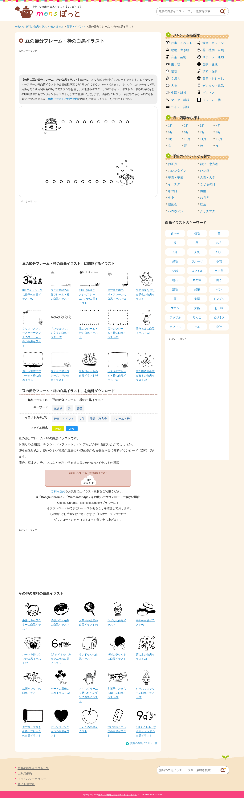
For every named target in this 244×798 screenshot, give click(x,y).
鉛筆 (197, 289)
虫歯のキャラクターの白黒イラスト (31, 624)
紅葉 (203, 204)
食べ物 (175, 233)
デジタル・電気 (213, 85)
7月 (202, 132)
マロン (175, 308)
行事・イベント (76, 26)
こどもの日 (207, 184)
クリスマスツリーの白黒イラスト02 (145, 693)
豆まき (58, 408)
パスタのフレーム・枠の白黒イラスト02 (117, 375)
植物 (197, 233)
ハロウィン (175, 211)
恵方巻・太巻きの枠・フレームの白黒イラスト (31, 731)
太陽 (197, 298)
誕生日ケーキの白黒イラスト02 (88, 373)
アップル (175, 317)
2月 (82, 418)
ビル (197, 326)
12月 (219, 139)
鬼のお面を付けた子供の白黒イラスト (145, 294)
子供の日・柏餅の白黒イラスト (60, 622)
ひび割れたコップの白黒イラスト (117, 731)
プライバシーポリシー (32, 778)
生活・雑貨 (178, 92)
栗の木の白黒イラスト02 (145, 656)
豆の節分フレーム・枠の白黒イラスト (88, 473)
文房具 (175, 78)
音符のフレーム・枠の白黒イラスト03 (117, 333)
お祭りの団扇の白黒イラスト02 (88, 622)
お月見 (204, 197)
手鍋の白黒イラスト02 (145, 622)
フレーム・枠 (121, 418)
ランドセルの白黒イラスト (88, 656)
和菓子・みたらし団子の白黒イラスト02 (117, 693)
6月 (186, 132)
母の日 (172, 191)
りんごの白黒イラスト (88, 729)
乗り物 (175, 64)
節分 (80, 408)
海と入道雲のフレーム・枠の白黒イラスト (31, 375)
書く (219, 280)
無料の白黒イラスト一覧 (143, 743)
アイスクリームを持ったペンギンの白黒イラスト (88, 695)
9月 (170, 139)
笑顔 (175, 270)
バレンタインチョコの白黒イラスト (60, 731)
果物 (175, 261)
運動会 (172, 204)
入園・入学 (207, 177)
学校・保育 (210, 71)
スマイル (197, 270)
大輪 (197, 308)
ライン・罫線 (180, 107)
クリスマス (207, 211)
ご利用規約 (58, 491)
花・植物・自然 (213, 50)
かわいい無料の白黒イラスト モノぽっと (39, 26)
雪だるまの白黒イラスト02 (145, 330)
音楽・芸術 (178, 57)
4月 (218, 125)
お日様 (219, 308)
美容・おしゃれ (213, 78)
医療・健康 (210, 64)
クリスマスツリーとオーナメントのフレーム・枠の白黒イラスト (31, 337)
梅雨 (203, 191)
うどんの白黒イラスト (117, 622)
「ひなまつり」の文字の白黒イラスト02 (60, 333)
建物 (174, 71)
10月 (187, 139)
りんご (197, 317)
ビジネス (208, 92)
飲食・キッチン (213, 43)
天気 (197, 252)
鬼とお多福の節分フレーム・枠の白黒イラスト (60, 294)
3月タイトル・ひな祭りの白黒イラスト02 (32, 294)
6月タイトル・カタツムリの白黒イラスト (61, 659)
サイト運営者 (26, 784)
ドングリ (219, 298)
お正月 (172, 164)
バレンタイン (177, 170)
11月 (203, 139)
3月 (202, 125)
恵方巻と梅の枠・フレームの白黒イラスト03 (117, 294)
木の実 (197, 280)
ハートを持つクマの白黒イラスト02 (31, 659)
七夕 (171, 197)
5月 (170, 132)
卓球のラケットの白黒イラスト (117, 656)
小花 (219, 261)
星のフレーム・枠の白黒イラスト (88, 333)
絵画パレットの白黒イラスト (31, 690)
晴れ (175, 280)
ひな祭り (206, 170)
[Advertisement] (88, 62)
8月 (218, 132)
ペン (219, 289)
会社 (219, 326)
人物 (174, 85)
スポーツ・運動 (213, 57)
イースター (175, 184)
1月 (170, 125)
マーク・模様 (180, 100)
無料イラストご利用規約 (63, 98)
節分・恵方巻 (98, 418)
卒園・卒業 (175, 177)
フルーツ (197, 261)
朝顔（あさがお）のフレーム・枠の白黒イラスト (88, 296)
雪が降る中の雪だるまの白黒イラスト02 (145, 375)
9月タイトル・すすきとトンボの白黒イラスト (146, 731)
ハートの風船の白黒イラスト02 (60, 690)
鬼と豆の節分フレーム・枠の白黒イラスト (60, 375)
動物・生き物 (180, 50)
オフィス (175, 326)
